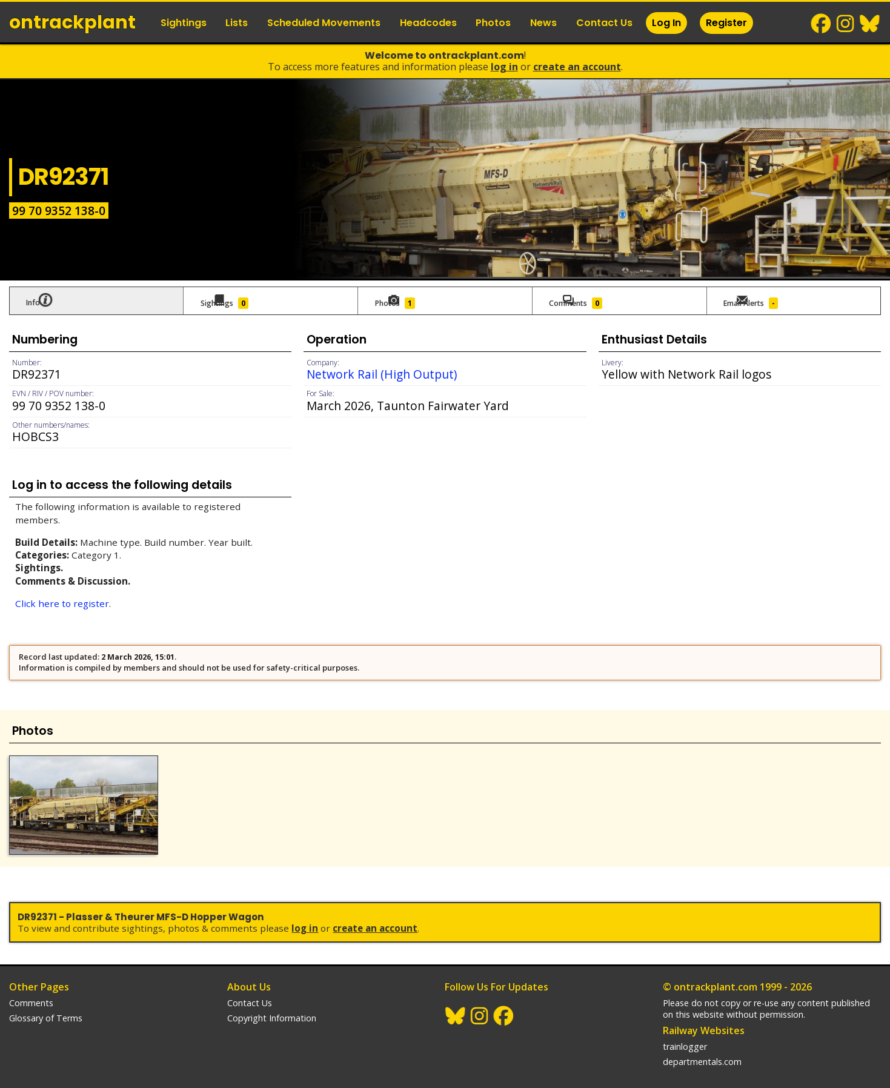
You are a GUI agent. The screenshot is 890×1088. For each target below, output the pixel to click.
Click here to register (62, 600)
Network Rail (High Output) (382, 371)
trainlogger (685, 1034)
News (543, 23)
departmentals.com (702, 1049)
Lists (236, 23)
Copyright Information (271, 1006)
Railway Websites (704, 1018)
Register (726, 23)
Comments (31, 991)
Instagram (846, 24)
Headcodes (428, 23)
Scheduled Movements (323, 23)
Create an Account (577, 66)
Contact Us (604, 23)
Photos (493, 23)
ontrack (72, 22)
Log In (666, 23)
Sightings (184, 23)
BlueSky (870, 24)
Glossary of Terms (45, 1006)
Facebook (821, 24)
